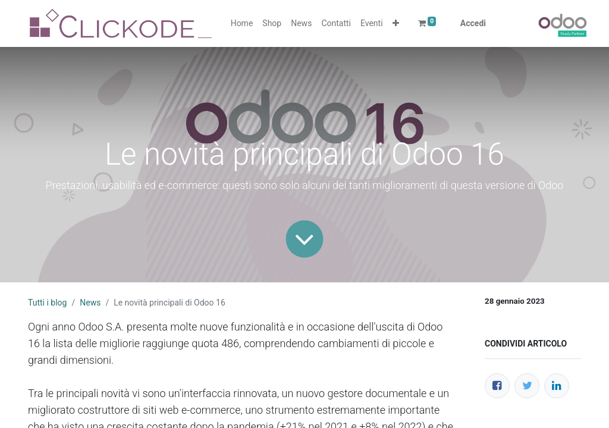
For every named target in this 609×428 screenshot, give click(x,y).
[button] (396, 23)
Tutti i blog (47, 302)
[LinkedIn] (556, 385)
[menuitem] (242, 23)
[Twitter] (526, 385)
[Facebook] (497, 385)
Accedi (473, 23)
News (90, 302)
